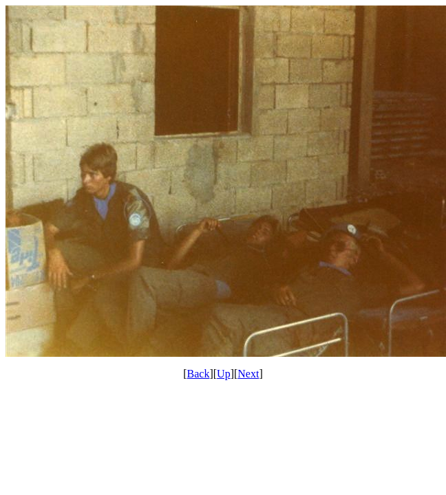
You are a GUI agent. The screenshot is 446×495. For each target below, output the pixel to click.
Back (198, 374)
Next (248, 374)
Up (224, 374)
